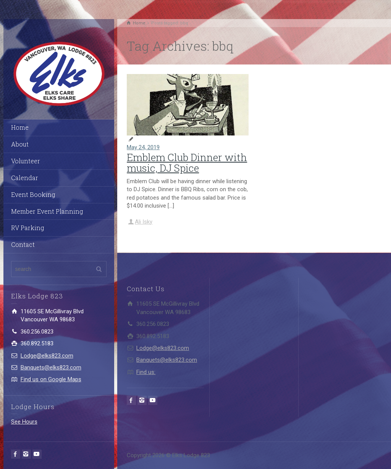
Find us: (145, 372)
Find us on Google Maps (51, 379)
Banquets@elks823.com (51, 367)
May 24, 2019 (143, 147)
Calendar (24, 178)
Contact (23, 244)
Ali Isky (143, 221)
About (20, 144)
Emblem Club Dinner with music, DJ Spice (187, 163)
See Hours (24, 421)
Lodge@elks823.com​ (47, 355)
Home (20, 127)
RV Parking (27, 228)
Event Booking (33, 194)
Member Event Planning (47, 211)
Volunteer (25, 161)
